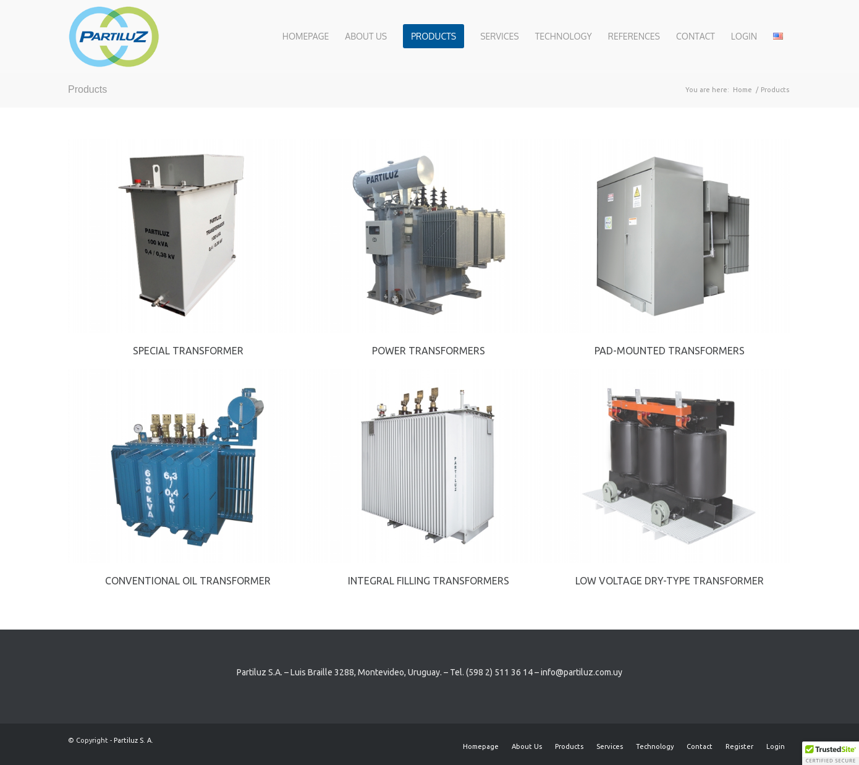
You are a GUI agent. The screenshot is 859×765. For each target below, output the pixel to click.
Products (87, 89)
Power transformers (428, 350)
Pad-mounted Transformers (670, 350)
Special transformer (188, 350)
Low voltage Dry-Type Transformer (669, 580)
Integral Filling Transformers (428, 580)
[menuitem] (305, 36)
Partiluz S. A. (133, 740)
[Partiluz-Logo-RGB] (113, 36)
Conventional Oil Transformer (188, 580)
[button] (830, 753)
